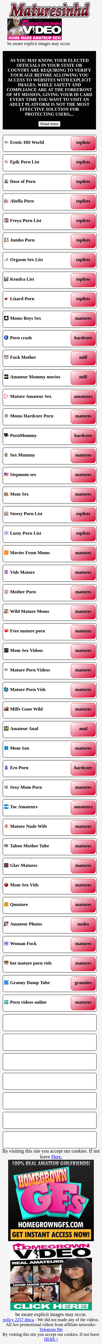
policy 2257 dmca (18, 1319)
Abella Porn (37, 202)
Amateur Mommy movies (37, 378)
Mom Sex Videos (37, 651)
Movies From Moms (37, 554)
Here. (56, 1156)
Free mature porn (37, 632)
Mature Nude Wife (37, 827)
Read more (49, 124)
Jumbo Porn (37, 241)
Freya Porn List (37, 221)
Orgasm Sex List (37, 260)
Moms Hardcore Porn (37, 417)
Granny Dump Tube (37, 984)
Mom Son (37, 749)
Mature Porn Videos (37, 671)
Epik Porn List (37, 163)
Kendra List (37, 280)
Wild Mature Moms (37, 612)
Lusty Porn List (37, 534)
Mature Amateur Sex (37, 397)
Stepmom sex (37, 475)
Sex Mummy (37, 456)
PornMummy (37, 436)
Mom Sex (37, 495)
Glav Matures (37, 866)
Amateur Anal (37, 729)
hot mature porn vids (37, 964)
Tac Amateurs (37, 808)
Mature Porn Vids (37, 690)
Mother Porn (37, 593)
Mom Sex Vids (37, 886)
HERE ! (51, 1339)
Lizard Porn (37, 300)
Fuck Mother (37, 358)
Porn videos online (37, 1003)
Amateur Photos (37, 925)
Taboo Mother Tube (37, 847)
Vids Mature (37, 573)
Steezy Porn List (37, 515)
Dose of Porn (37, 182)
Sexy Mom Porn (37, 788)
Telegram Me (51, 1329)
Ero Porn (37, 769)
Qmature (37, 905)
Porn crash (37, 339)
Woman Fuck (37, 944)
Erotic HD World (37, 143)
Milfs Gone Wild (37, 710)
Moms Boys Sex (37, 319)
